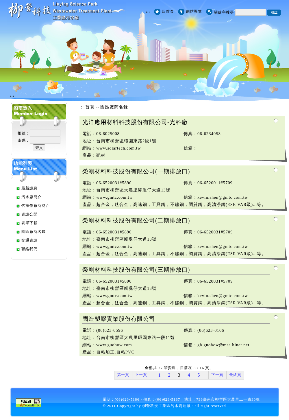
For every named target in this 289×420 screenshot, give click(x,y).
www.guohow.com (114, 344)
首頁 (90, 107)
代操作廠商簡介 (35, 205)
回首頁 (168, 11)
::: (148, 11)
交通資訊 (29, 240)
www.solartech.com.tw (118, 148)
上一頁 (141, 375)
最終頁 (235, 375)
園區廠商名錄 (33, 231)
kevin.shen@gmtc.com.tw (222, 197)
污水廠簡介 (31, 197)
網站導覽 (194, 11)
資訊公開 (29, 214)
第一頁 (123, 375)
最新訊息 (29, 188)
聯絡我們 (29, 249)
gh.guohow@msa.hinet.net (223, 344)
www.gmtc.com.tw (114, 197)
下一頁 (217, 375)
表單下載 (29, 223)
